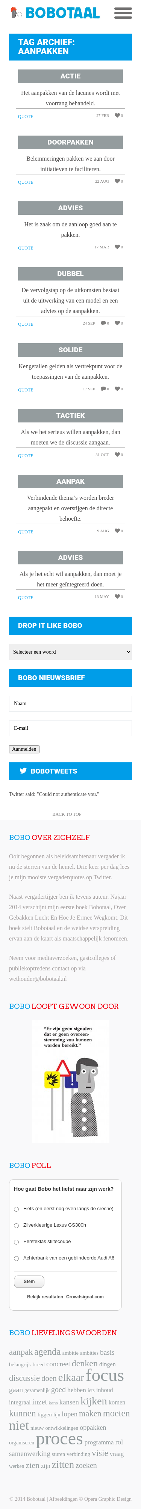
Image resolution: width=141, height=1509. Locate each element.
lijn (56, 1414)
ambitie (70, 1353)
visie (100, 1453)
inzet (39, 1402)
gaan (16, 1390)
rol (119, 1442)
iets (91, 1390)
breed (39, 1364)
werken (16, 1466)
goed (58, 1389)
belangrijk (20, 1364)
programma (99, 1442)
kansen (69, 1402)
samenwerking (29, 1453)
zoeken (86, 1465)
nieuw (37, 1428)
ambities (89, 1353)
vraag (117, 1453)
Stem (29, 1281)
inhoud (104, 1390)
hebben (76, 1390)
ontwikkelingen (61, 1428)
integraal (20, 1402)
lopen (69, 1414)
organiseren (21, 1443)
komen (117, 1402)
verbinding (78, 1454)
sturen (58, 1454)
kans (53, 1403)
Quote (25, 116)
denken (85, 1363)
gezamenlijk (37, 1390)
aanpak (21, 1352)
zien (32, 1465)
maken (90, 1413)
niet (19, 1425)
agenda (47, 1352)
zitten (63, 1464)
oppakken (93, 1427)
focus (105, 1375)
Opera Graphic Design (108, 1499)
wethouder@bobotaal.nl (38, 979)
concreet (58, 1364)
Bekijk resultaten (45, 1296)
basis (107, 1352)
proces (59, 1438)
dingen (107, 1364)
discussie (24, 1378)
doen (48, 1378)
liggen (45, 1414)
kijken (93, 1401)
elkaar (71, 1377)
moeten (116, 1413)
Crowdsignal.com (85, 1296)
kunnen (22, 1413)
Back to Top (66, 814)
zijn (45, 1465)
